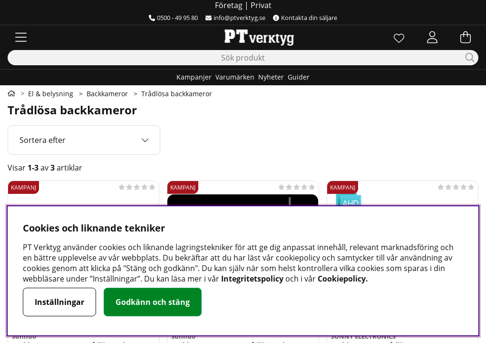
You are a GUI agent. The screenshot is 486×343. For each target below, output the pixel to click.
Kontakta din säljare (305, 17)
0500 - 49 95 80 (173, 17)
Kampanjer (194, 76)
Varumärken (234, 76)
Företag (229, 5)
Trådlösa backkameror (176, 93)
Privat (261, 5)
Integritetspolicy (252, 278)
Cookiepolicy (342, 278)
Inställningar (59, 302)
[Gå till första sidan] (11, 93)
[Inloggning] (432, 37)
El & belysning (50, 93)
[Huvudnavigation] (20, 37)
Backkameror (107, 93)
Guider (299, 76)
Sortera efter (42, 140)
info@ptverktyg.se (235, 17)
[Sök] (243, 57)
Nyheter (271, 76)
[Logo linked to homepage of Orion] (242, 37)
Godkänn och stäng (153, 302)
